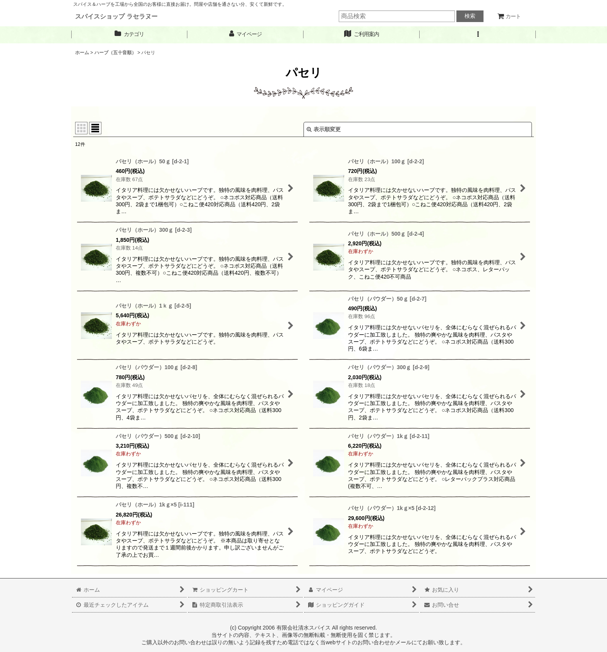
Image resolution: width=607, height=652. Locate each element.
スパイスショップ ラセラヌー (116, 16)
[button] (478, 34)
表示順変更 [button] (324, 129)
